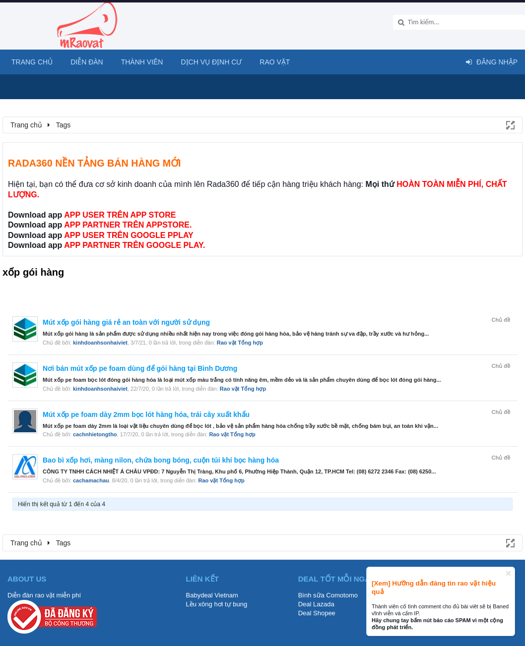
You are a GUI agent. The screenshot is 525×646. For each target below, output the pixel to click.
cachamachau (91, 480)
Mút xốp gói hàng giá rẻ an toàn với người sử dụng (126, 322)
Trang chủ (32, 62)
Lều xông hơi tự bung (217, 604)
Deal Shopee (316, 613)
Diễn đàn (86, 62)
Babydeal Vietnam (212, 595)
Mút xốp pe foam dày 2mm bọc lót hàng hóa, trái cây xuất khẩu (146, 414)
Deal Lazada (316, 604)
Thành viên (142, 62)
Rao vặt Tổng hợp (240, 343)
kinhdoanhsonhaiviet (100, 343)
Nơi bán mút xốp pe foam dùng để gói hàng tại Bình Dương (140, 368)
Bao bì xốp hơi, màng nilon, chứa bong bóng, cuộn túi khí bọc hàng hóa (161, 460)
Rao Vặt (275, 62)
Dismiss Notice (508, 573)
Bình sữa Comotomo (328, 595)
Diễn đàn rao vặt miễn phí (44, 595)
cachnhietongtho (95, 434)
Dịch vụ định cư (211, 62)
